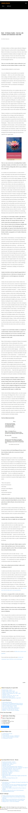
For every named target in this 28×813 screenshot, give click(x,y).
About (2, 6)
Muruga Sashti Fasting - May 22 (8, 696)
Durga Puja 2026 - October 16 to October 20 (10, 771)
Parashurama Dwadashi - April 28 (8, 761)
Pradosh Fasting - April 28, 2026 (8, 691)
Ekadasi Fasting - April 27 (7, 689)
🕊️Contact (8, 6)
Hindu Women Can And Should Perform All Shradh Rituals (13, 799)
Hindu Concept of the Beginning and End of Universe (12, 703)
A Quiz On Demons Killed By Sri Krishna (10, 737)
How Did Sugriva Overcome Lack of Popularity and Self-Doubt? (14, 784)
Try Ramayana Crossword (7, 738)
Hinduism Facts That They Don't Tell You (10, 709)
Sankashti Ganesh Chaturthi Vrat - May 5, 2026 (11, 693)
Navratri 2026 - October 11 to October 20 (10, 769)
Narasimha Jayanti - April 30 (7, 764)
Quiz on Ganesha (5, 734)
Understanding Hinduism (7, 702)
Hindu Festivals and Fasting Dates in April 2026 (11, 697)
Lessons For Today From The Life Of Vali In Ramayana (13, 790)
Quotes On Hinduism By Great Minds (9, 705)
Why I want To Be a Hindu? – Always (9, 706)
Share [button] (24, 682)
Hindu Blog (5, 3)
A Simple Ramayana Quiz (7, 733)
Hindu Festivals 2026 (6, 774)
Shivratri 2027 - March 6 (7, 773)
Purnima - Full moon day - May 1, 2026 (9, 692)
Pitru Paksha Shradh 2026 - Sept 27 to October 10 (11, 768)
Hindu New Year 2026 (6, 765)
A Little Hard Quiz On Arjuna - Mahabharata (10, 735)
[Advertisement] (14, 18)
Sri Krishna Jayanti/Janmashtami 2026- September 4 (12, 766)
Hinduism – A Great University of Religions (10, 710)
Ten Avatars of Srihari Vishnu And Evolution (10, 708)
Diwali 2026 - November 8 (7, 772)
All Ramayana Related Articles (8, 791)
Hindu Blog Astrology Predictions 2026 (9, 777)
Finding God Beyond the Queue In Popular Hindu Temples (13, 795)
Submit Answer (5, 726)
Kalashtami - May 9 (6, 694)
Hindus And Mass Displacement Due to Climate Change (13, 800)
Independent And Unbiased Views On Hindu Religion (12, 704)
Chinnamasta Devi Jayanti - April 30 (9, 763)
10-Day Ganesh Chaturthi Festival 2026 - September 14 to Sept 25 (15, 767)
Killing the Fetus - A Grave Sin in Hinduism (10, 801)
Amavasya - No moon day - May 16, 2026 (10, 695)
